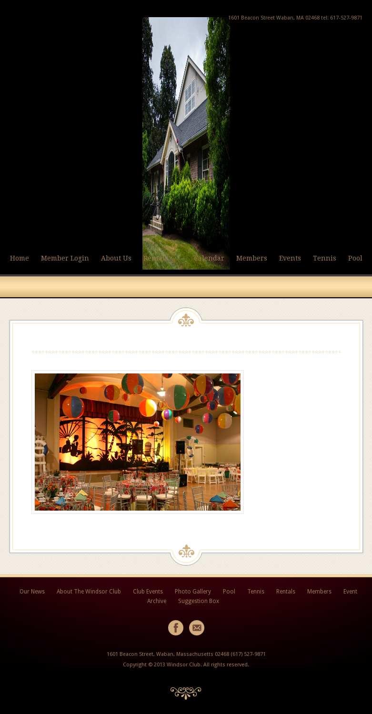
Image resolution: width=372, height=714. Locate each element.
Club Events (148, 591)
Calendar (209, 258)
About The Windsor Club (89, 591)
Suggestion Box (198, 601)
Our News (32, 591)
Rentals (155, 258)
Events (290, 258)
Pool (355, 258)
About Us (116, 258)
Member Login (65, 258)
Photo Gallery (193, 591)
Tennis (324, 258)
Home (19, 258)
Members (251, 258)
